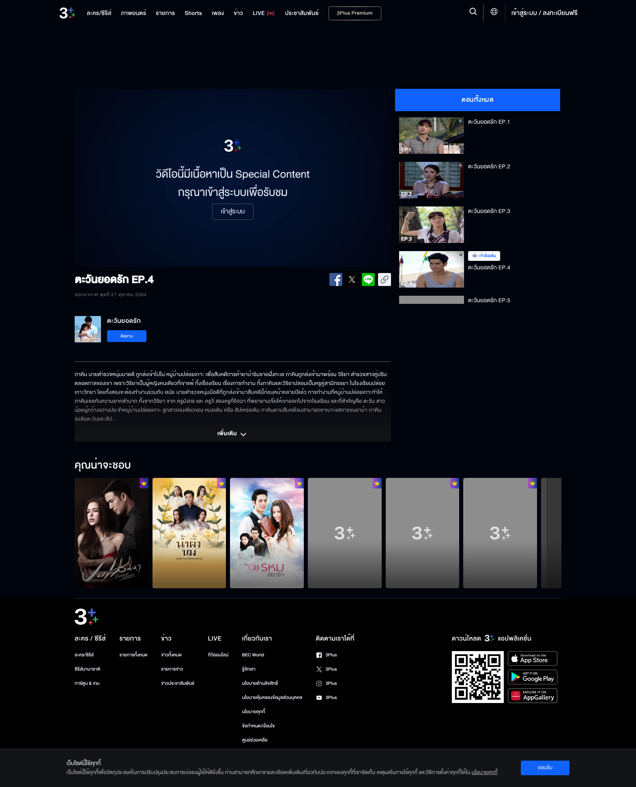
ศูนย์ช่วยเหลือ (255, 740)
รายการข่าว (172, 669)
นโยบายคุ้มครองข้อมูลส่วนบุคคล (272, 697)
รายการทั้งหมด (133, 655)
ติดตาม (126, 336)
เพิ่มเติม (232, 434)
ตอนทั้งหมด (478, 100)
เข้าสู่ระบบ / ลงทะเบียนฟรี (544, 13)
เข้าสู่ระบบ (233, 212)
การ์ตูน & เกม (87, 683)
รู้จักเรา (249, 669)
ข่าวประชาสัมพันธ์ (177, 683)
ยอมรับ (545, 767)
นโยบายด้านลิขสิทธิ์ (260, 683)
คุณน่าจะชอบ (103, 466)
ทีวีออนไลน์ (218, 655)
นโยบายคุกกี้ (253, 712)
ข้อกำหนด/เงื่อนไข (258, 726)
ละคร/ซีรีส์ (84, 655)
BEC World (253, 655)
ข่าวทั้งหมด (171, 655)
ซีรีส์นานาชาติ (87, 669)
